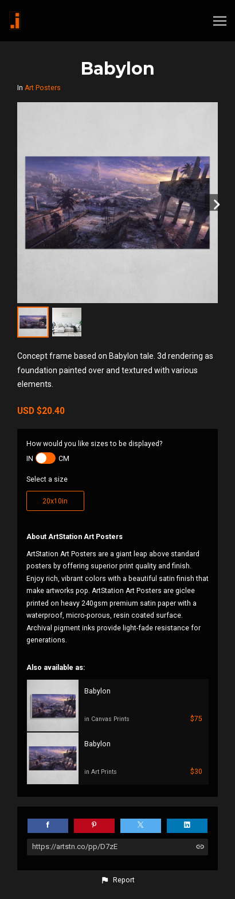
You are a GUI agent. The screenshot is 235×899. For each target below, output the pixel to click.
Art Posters (43, 88)
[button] (117, 880)
